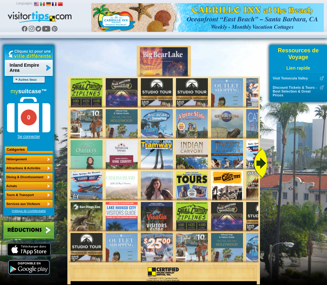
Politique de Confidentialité (29, 211)
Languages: (24, 3)
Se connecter (29, 136)
